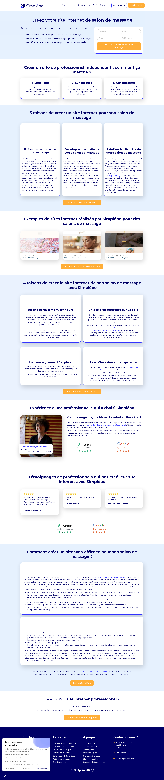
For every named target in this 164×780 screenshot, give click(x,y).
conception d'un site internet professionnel (108, 577)
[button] (5, 776)
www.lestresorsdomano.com (75, 258)
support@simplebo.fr (125, 758)
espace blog (114, 175)
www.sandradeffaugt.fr (31, 258)
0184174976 (121, 752)
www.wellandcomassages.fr (117, 258)
